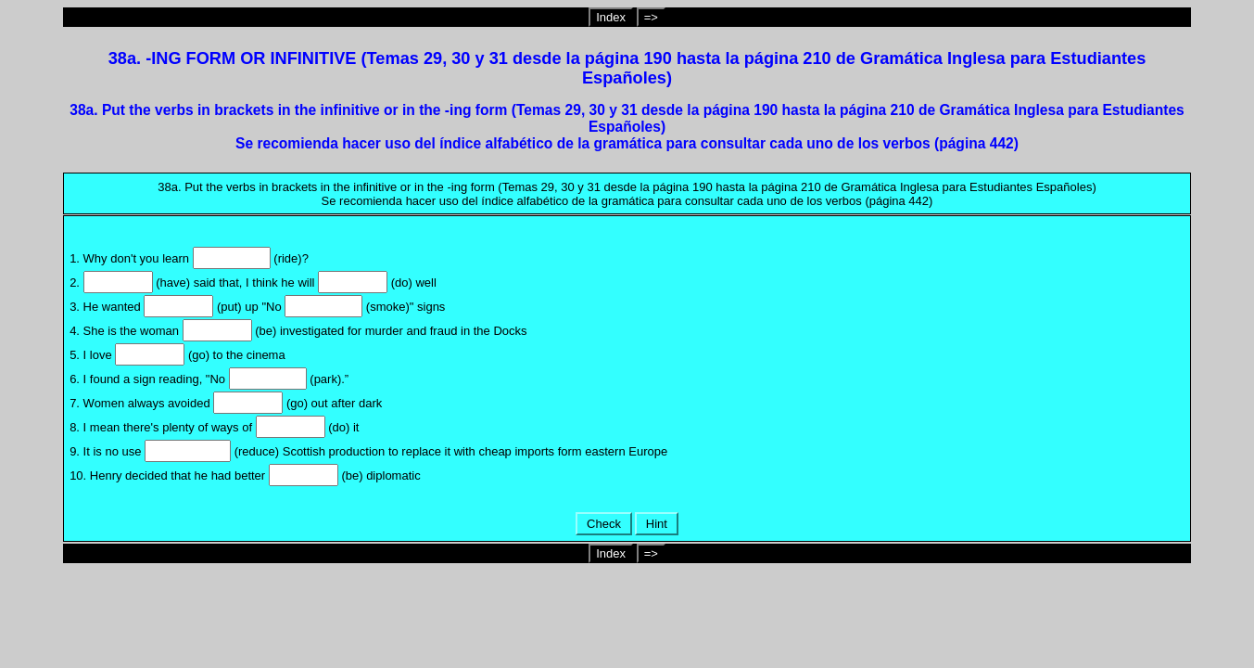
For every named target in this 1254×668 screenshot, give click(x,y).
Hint (656, 524)
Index (611, 17)
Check (603, 524)
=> (651, 17)
